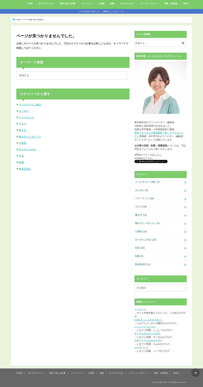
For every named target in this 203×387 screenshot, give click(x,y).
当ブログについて (46, 3)
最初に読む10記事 (67, 3)
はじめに (24, 111)
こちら (158, 155)
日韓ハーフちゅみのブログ (148, 340)
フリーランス (86, 3)
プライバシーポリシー (148, 3)
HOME (30, 3)
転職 (112, 3)
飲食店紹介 (25, 168)
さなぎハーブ (141, 347)
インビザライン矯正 (30, 104)
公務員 (101, 3)
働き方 (22, 130)
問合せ (186, 3)
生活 (21, 155)
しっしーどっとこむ (144, 326)
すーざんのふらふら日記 (147, 333)
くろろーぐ (140, 309)
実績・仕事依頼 (170, 3)
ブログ (22, 123)
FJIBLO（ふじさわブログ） (148, 320)
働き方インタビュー (30, 136)
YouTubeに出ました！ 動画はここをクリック (102, 11)
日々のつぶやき (126, 3)
